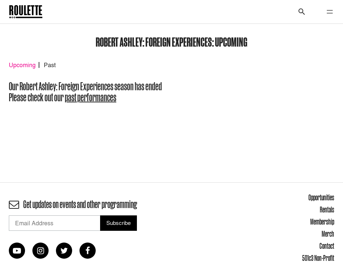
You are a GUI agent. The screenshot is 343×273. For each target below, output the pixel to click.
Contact (326, 246)
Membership (322, 221)
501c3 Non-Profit (318, 258)
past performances (90, 97)
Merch (328, 234)
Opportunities (321, 197)
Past (50, 65)
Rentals (327, 209)
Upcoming (22, 65)
